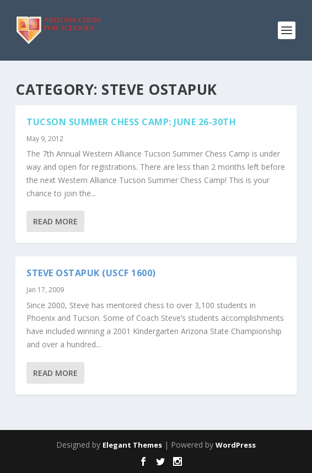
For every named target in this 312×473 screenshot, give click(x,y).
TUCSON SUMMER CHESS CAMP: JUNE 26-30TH (131, 122)
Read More (55, 221)
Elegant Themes (132, 445)
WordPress (236, 445)
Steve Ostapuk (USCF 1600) (91, 273)
